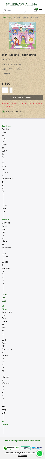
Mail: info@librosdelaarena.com (22, 440)
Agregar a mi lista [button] (13, 111)
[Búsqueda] (5, 10)
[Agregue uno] (11, 89)
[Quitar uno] (11, 91)
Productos (6, 18)
